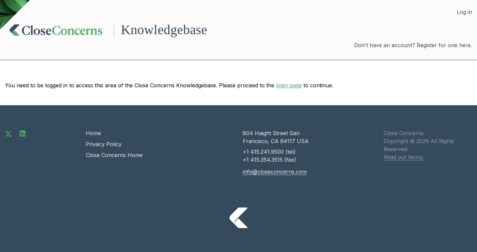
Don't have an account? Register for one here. (413, 45)
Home (93, 133)
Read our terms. (404, 157)
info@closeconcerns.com (275, 171)
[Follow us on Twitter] (8, 133)
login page (289, 85)
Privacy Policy (104, 144)
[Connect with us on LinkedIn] (23, 133)
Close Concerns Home (114, 155)
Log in (464, 12)
